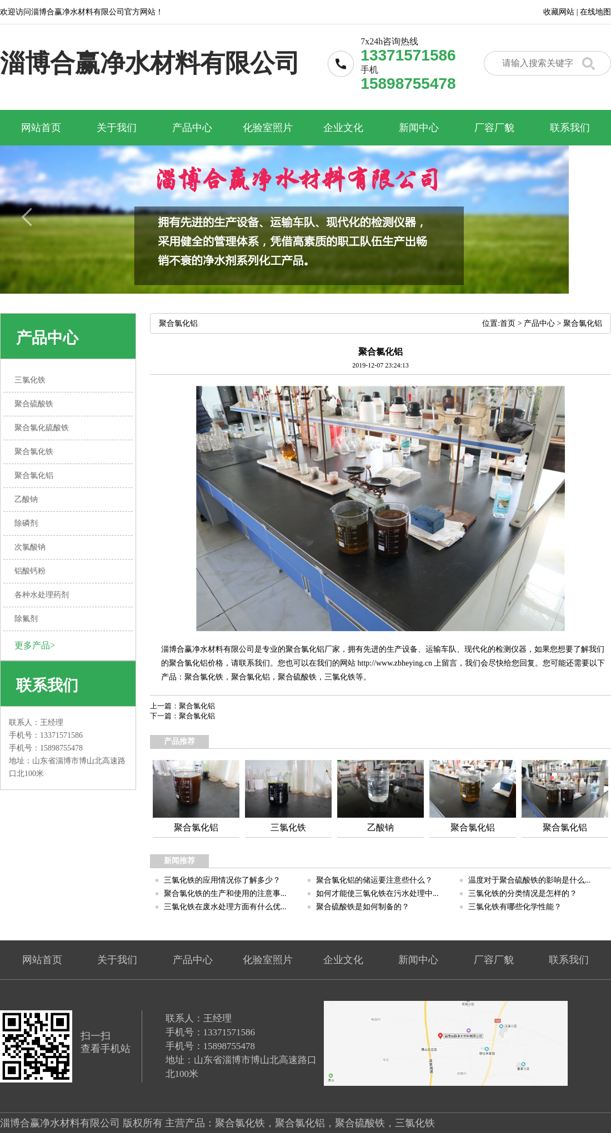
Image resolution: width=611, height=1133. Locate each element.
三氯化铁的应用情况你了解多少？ (222, 880)
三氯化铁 (339, 677)
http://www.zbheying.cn (395, 663)
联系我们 (570, 127)
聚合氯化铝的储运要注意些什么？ (374, 880)
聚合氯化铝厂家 (313, 649)
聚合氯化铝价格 (196, 663)
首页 (507, 323)
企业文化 (343, 127)
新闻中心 (419, 127)
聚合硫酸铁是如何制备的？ (362, 907)
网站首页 (41, 127)
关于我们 (117, 127)
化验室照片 (268, 127)
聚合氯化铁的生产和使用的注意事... (225, 893)
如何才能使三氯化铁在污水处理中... (377, 893)
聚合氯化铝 (582, 323)
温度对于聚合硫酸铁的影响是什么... (529, 880)
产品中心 (192, 127)
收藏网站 (558, 12)
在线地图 (595, 12)
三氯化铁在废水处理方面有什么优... (225, 907)
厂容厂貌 (494, 127)
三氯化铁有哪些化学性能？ (515, 907)
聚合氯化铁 (203, 677)
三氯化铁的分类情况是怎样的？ (522, 893)
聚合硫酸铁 (297, 677)
